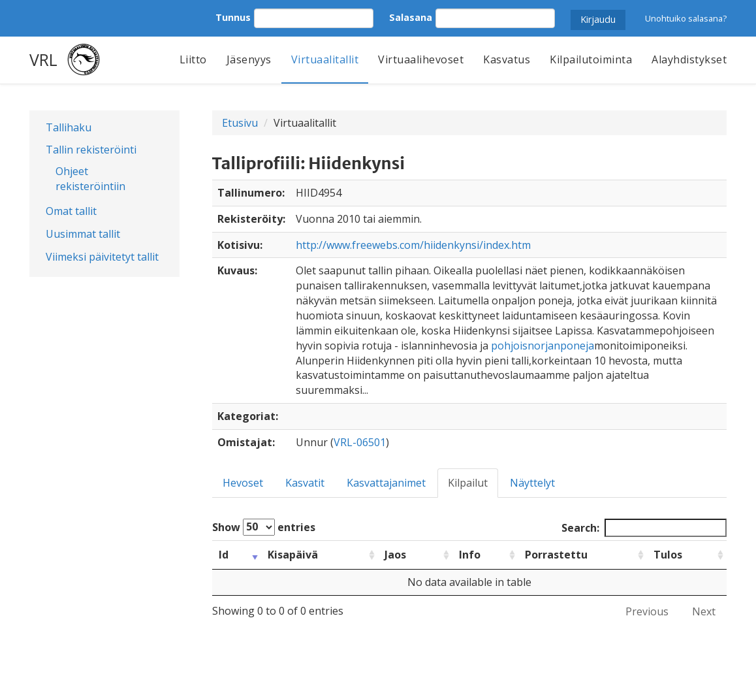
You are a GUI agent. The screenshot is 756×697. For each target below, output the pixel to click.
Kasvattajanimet (386, 483)
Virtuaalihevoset (421, 59)
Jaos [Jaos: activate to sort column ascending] (395, 554)
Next (704, 611)
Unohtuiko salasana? (686, 18)
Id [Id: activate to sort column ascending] (223, 554)
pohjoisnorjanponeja (542, 345)
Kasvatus (506, 59)
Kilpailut (468, 483)
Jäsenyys (249, 59)
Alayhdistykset (689, 59)
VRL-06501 (360, 442)
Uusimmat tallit (83, 234)
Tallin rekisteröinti (91, 149)
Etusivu (240, 123)
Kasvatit (304, 483)
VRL (43, 59)
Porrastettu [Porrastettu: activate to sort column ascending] (556, 554)
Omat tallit (71, 211)
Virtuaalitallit (325, 59)
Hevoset (243, 483)
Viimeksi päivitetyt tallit (102, 257)
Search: (644, 528)
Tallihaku (68, 127)
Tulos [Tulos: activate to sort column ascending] (668, 554)
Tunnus (233, 17)
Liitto (193, 59)
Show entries (263, 527)
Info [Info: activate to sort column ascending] (469, 554)
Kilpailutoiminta (591, 59)
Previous (647, 611)
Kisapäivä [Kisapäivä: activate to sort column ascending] (293, 554)
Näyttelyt (532, 483)
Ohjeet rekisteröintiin (90, 178)
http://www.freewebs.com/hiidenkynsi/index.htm (413, 245)
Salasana (410, 17)
